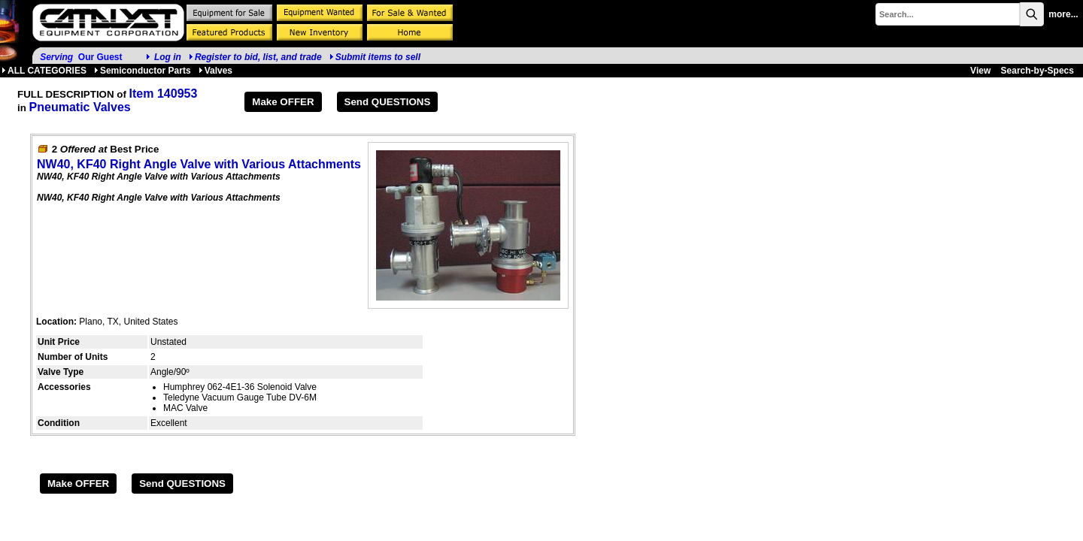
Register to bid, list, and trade (258, 57)
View (980, 70)
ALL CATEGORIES (44, 70)
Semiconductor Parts (142, 70)
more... (1063, 14)
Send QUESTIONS (387, 101)
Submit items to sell (374, 57)
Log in (167, 57)
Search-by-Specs (1037, 70)
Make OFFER (283, 101)
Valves (215, 70)
